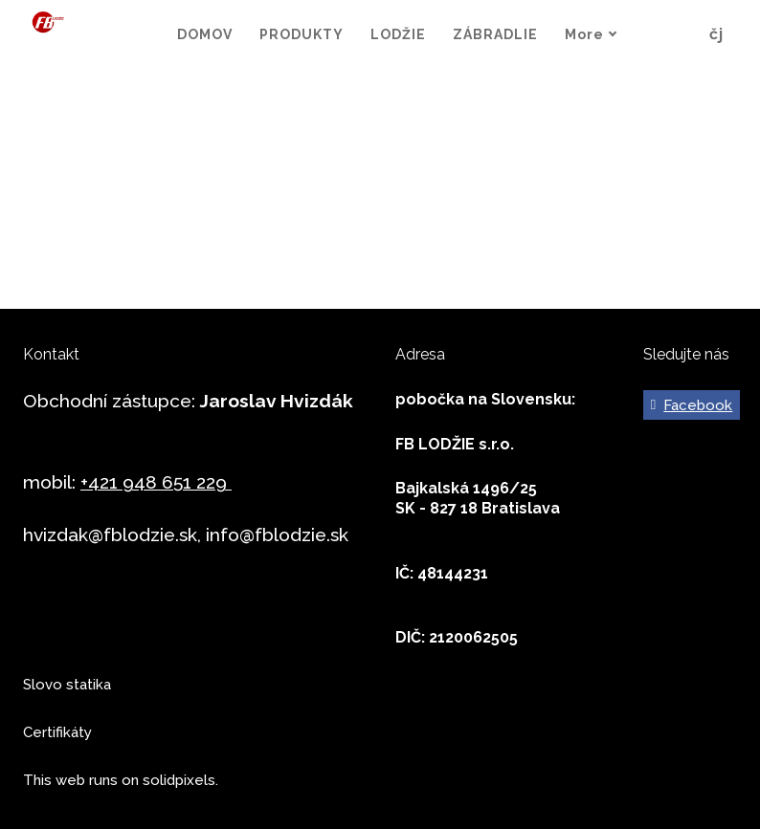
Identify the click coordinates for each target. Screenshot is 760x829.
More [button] (615, 34)
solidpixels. (180, 780)
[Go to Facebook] (691, 405)
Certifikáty (57, 732)
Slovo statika (67, 684)
